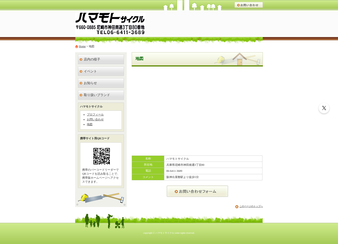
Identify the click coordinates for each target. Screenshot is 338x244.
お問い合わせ (95, 119)
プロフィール (95, 114)
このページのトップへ (251, 206)
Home (82, 46)
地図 (89, 124)
